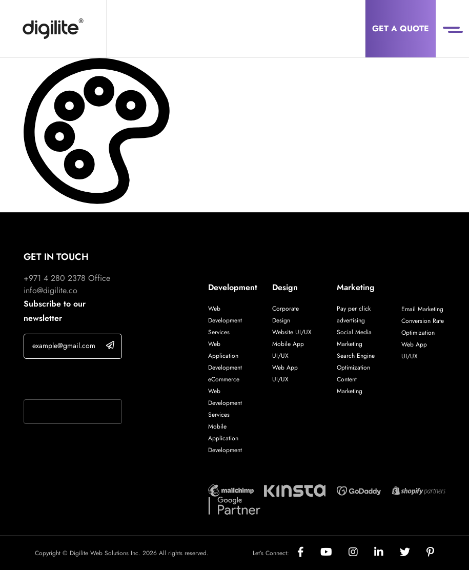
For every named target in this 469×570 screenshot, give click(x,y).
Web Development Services (225, 320)
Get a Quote (400, 28)
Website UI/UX (292, 332)
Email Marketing (422, 309)
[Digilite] (53, 28)
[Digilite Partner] (231, 490)
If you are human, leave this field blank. (71, 380)
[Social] (308, 553)
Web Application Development (225, 355)
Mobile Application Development (225, 438)
